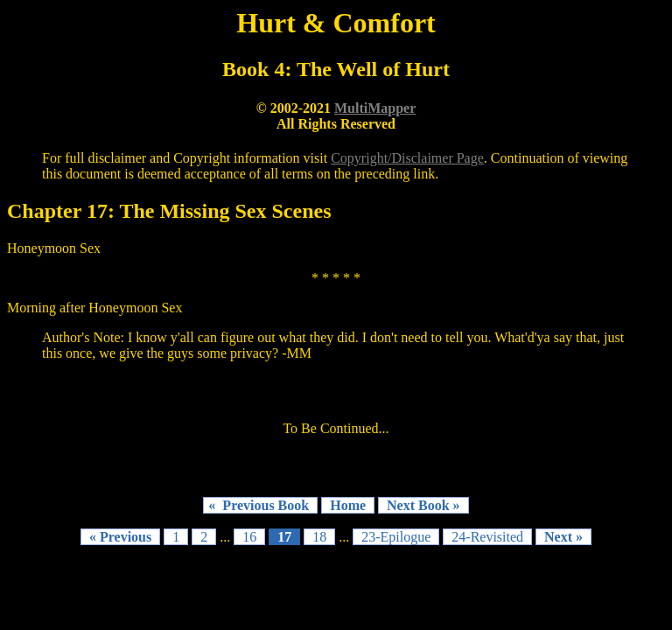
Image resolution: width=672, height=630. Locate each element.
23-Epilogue (396, 536)
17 (284, 536)
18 (319, 536)
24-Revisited (487, 536)
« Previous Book (260, 505)
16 (249, 536)
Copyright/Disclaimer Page (407, 157)
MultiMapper (375, 108)
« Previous (120, 536)
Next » (563, 536)
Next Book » (423, 505)
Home (347, 505)
